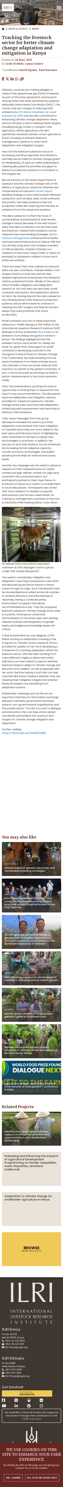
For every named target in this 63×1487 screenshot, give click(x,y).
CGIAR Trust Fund (31, 1418)
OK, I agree (13, 1477)
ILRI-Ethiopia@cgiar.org (15, 1376)
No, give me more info (42, 1477)
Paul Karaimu (48, 70)
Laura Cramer (34, 63)
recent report (44, 191)
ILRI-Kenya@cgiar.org (15, 1347)
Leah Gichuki (14, 63)
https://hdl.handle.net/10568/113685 (24, 733)
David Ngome (28, 70)
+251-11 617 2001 (11, 1372)
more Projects (31, 1249)
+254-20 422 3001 (13, 1344)
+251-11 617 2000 (12, 1369)
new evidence (46, 332)
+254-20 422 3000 (13, 1340)
